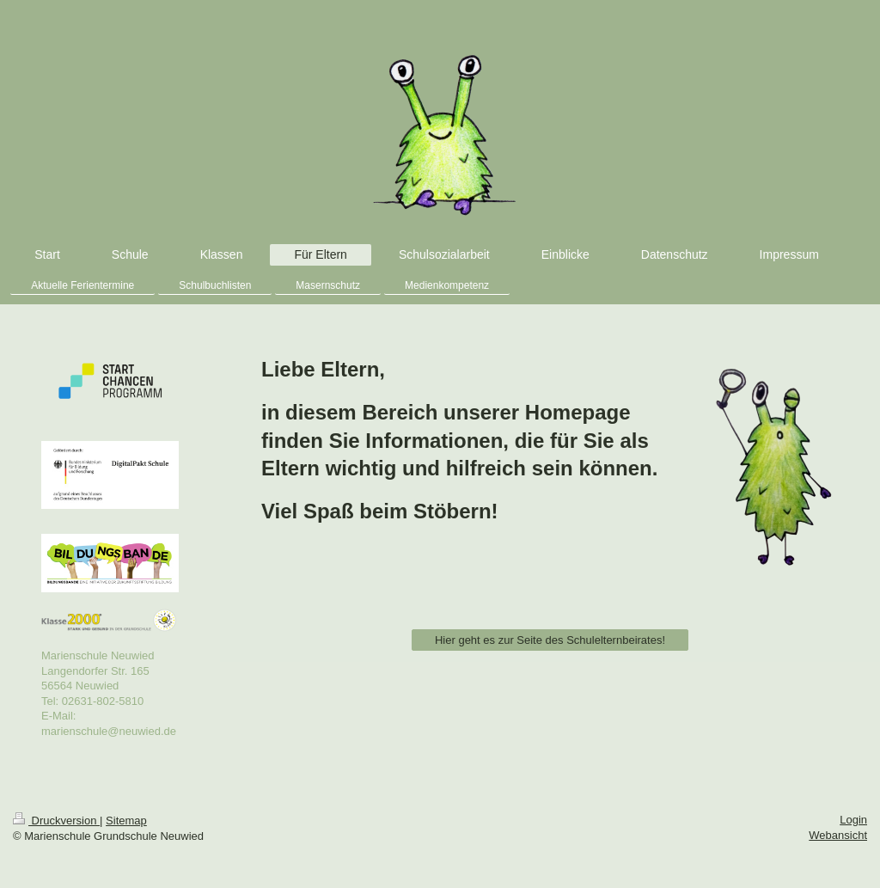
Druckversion (56, 820)
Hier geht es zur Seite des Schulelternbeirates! (550, 640)
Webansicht (838, 835)
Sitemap (126, 820)
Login (853, 819)
